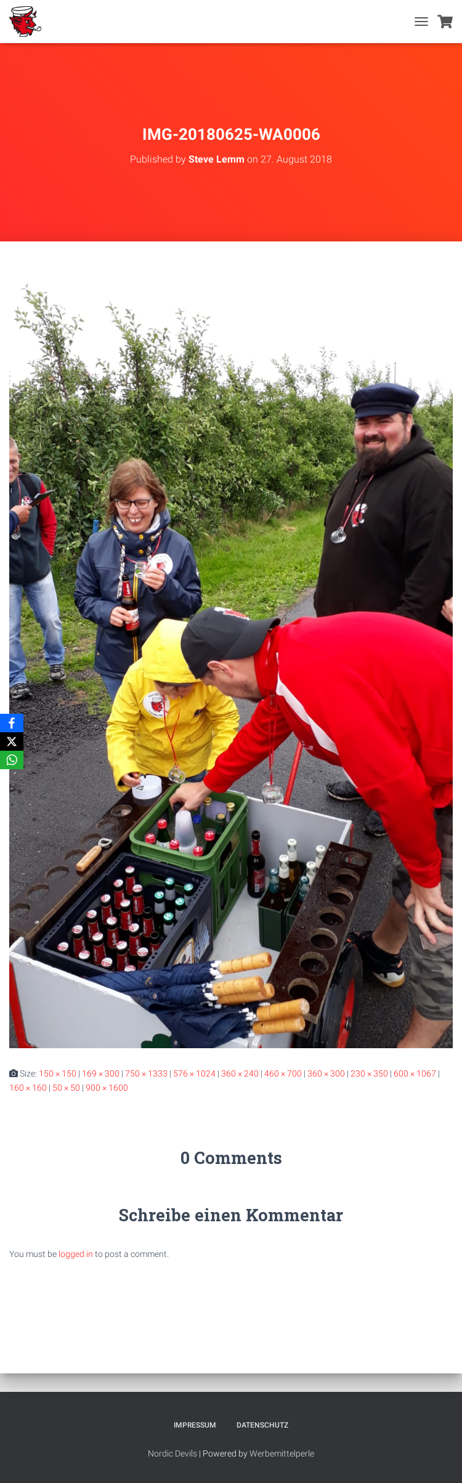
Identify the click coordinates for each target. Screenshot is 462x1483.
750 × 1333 (146, 1073)
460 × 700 (283, 1073)
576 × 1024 (194, 1073)
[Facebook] (11, 723)
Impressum (195, 1425)
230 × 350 (369, 1073)
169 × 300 (101, 1073)
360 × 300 (326, 1073)
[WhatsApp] (11, 760)
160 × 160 (28, 1088)
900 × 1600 (107, 1088)
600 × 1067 (415, 1073)
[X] (11, 741)
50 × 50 (66, 1088)
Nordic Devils (172, 1453)
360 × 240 (240, 1073)
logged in (76, 1254)
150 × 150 (57, 1073)
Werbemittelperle (281, 1453)
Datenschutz (262, 1425)
